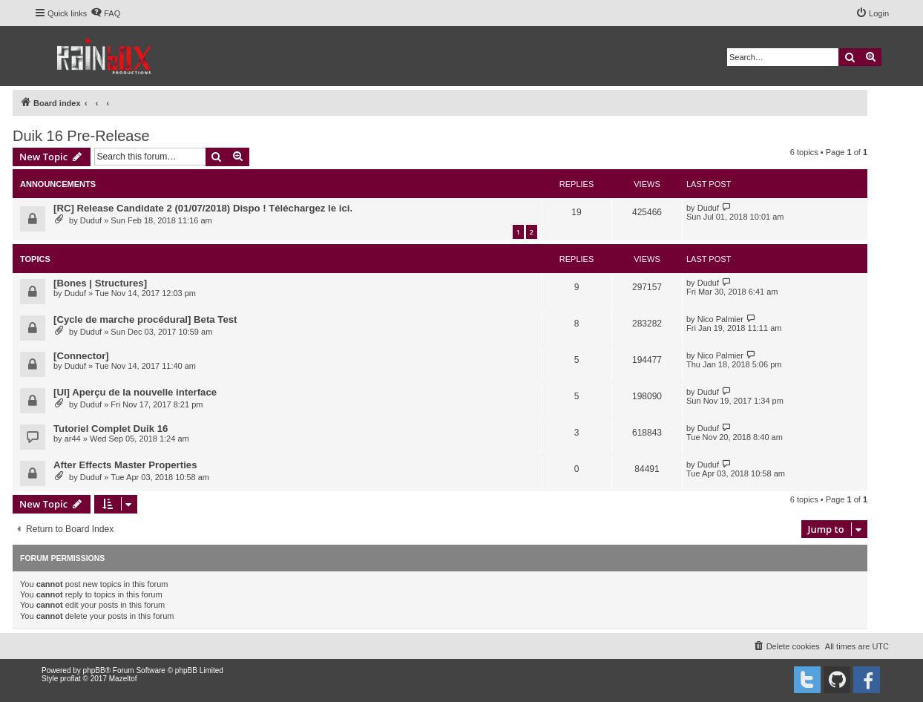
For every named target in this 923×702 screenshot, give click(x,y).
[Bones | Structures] (100, 283)
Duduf (91, 220)
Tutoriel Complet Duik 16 (110, 428)
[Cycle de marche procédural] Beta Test (145, 319)
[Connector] (81, 355)
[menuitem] (105, 13)
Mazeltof (123, 679)
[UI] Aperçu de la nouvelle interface (135, 392)
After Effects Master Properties (125, 464)
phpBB (94, 670)
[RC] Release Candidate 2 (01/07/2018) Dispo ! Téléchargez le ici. (202, 208)
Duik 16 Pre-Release (81, 136)
